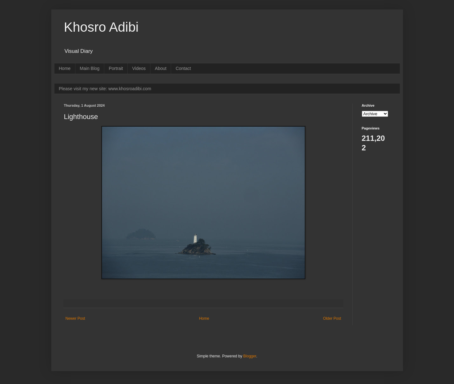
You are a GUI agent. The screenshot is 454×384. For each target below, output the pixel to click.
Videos (139, 68)
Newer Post (75, 318)
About (161, 68)
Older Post (332, 318)
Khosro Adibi (101, 27)
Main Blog (89, 68)
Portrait (116, 68)
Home (65, 68)
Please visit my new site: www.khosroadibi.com (105, 88)
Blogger (249, 356)
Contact (183, 68)
